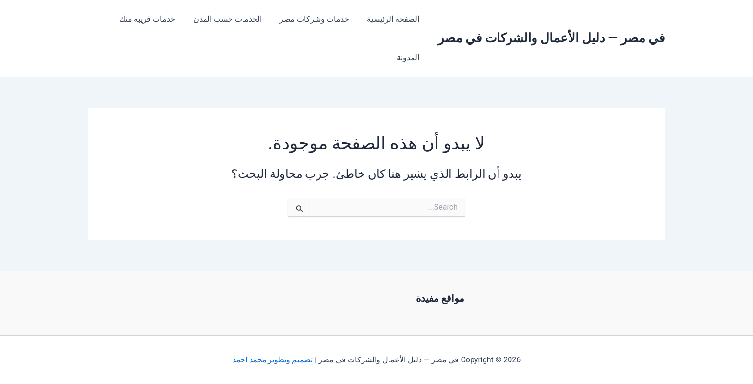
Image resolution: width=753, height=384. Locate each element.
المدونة (409, 57)
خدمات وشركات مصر (318, 19)
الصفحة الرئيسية (394, 19)
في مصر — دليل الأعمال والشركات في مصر (551, 38)
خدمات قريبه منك (156, 19)
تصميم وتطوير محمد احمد (272, 359)
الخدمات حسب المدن (234, 19)
